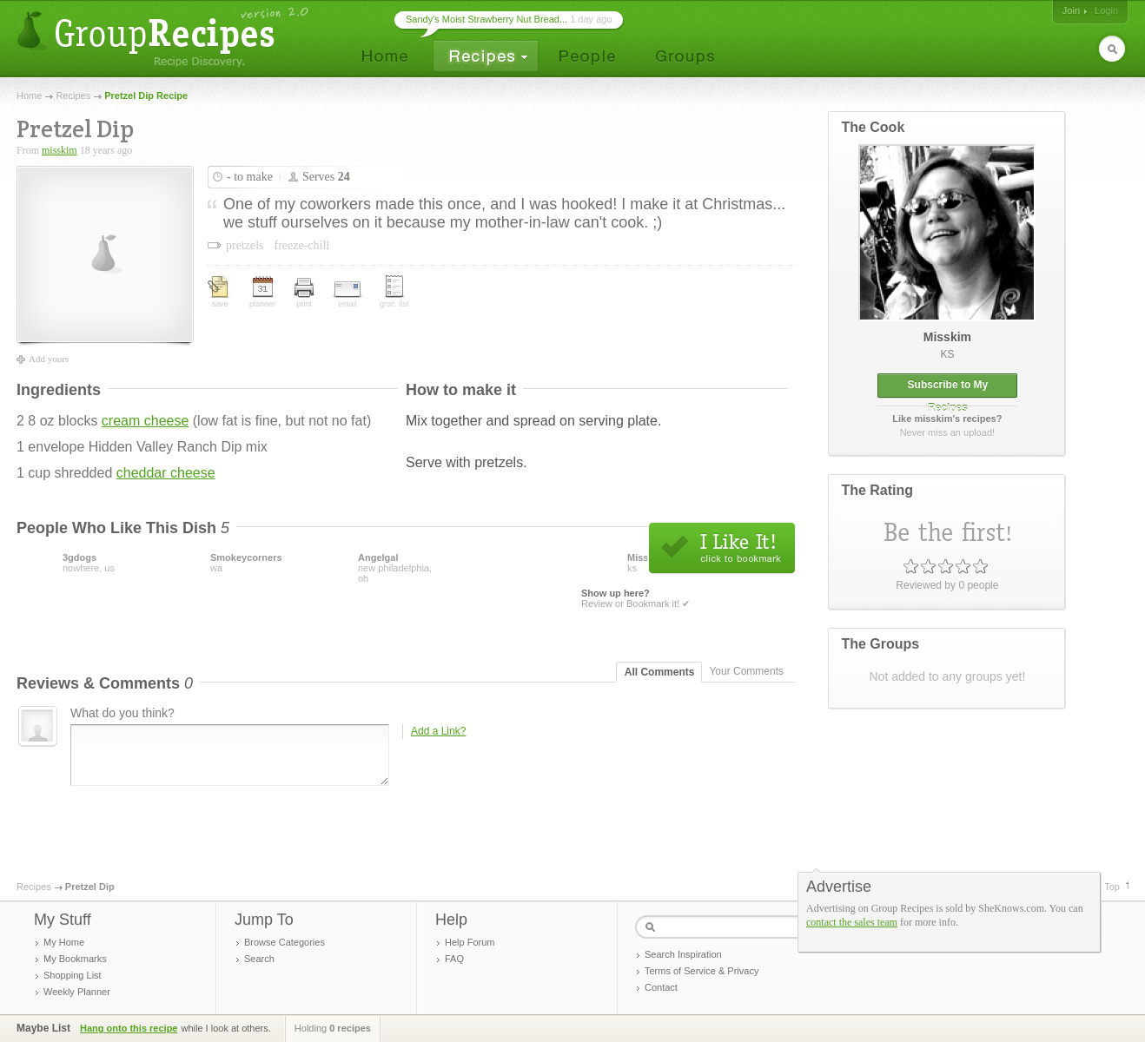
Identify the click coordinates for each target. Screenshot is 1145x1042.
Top (1112, 886)
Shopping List (72, 975)
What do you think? (122, 713)
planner (262, 292)
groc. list (394, 291)
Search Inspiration (683, 954)
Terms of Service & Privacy (701, 971)
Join (1071, 10)
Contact (661, 987)
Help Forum (469, 942)
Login (1106, 10)
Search (259, 958)
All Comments (660, 672)
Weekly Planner (76, 991)
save (220, 292)
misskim (59, 150)
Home (29, 95)
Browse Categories (284, 942)
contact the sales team (851, 922)
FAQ (454, 958)
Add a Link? (438, 731)
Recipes (73, 95)
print (304, 293)
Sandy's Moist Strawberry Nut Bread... (486, 19)
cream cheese (145, 420)
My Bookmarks (75, 958)
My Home (63, 942)
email (347, 294)
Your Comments (746, 671)
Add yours (49, 358)
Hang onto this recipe (128, 1028)
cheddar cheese (165, 472)
